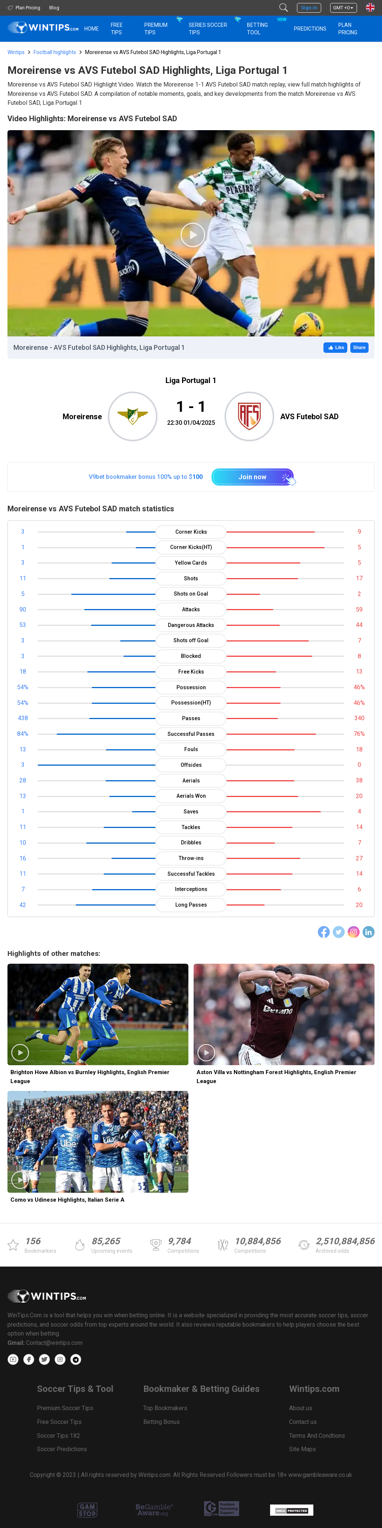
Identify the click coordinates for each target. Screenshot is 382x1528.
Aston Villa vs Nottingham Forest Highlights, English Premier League (276, 1076)
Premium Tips (155, 28)
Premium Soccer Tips (65, 1408)
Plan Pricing (347, 28)
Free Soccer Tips (59, 1421)
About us (300, 1408)
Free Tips (117, 28)
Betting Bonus (161, 1421)
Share (359, 347)
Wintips (16, 52)
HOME (91, 29)
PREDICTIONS (310, 29)
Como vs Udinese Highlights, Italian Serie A (67, 1199)
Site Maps (302, 1449)
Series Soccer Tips (208, 28)
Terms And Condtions (317, 1435)
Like (335, 347)
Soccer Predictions (62, 1449)
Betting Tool (266, 25)
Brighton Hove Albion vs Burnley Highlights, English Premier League (89, 1076)
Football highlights (55, 52)
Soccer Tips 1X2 (58, 1435)
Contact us (303, 1421)
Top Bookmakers (165, 1408)
